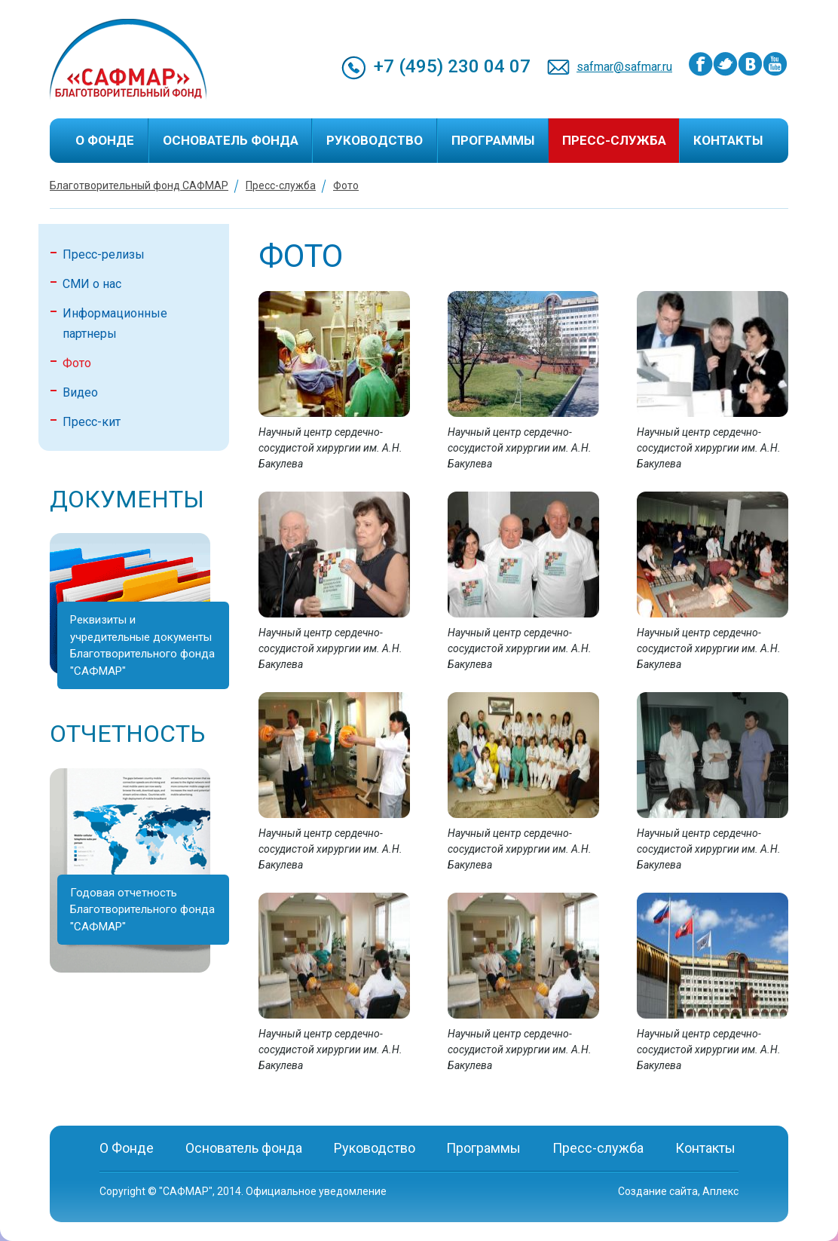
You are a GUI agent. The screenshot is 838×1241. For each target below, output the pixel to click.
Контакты (728, 140)
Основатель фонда (230, 140)
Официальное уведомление (316, 1191)
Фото (346, 185)
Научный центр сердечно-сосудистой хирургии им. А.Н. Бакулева (330, 448)
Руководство (374, 140)
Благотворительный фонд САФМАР (139, 185)
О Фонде (104, 140)
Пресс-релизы (104, 254)
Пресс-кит (92, 422)
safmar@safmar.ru (624, 67)
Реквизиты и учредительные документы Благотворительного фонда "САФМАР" (142, 645)
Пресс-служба (614, 140)
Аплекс (720, 1191)
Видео (80, 392)
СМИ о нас (92, 284)
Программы (492, 140)
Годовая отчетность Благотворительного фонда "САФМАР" (142, 909)
